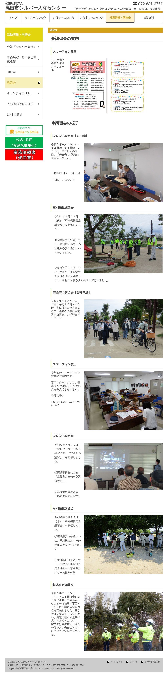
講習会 (11, 82)
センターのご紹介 (35, 17)
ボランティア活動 (19, 93)
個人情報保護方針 (152, 662)
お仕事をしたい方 (63, 17)
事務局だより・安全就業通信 (21, 59)
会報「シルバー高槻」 (21, 46)
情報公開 (148, 17)
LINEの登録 (14, 114)
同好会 (11, 72)
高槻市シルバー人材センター (35, 6)
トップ (13, 17)
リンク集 (133, 662)
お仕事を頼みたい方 (92, 17)
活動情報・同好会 (120, 17)
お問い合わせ (116, 662)
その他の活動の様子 (20, 104)
